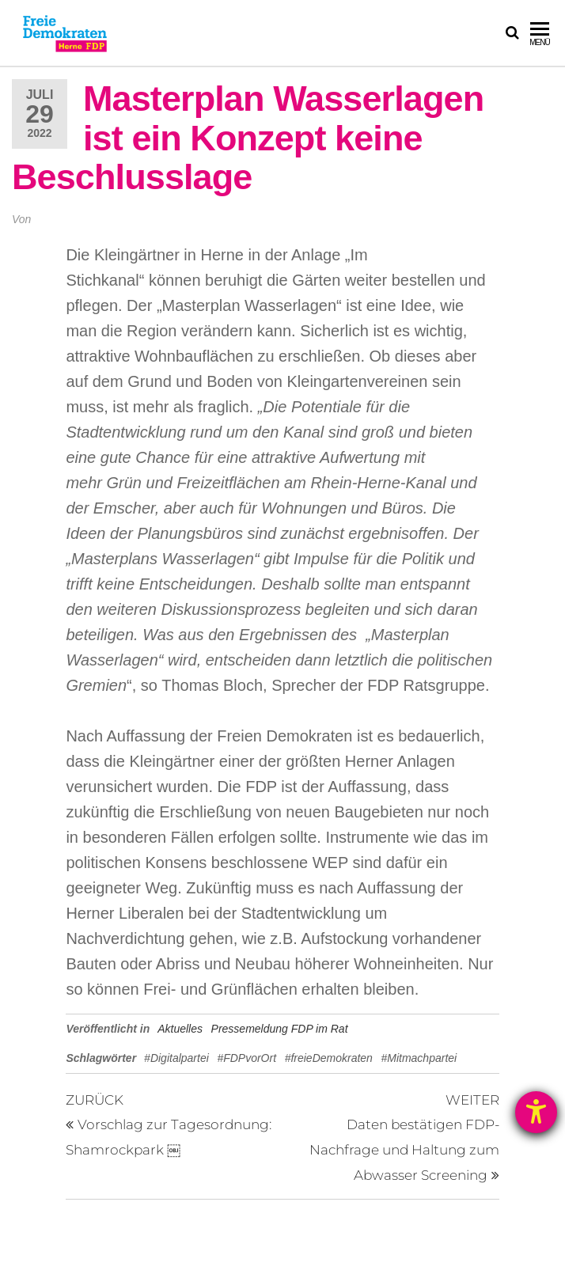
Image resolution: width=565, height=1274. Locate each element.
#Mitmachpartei (419, 1058)
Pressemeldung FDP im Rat (279, 1028)
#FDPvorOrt (246, 1058)
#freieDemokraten (329, 1058)
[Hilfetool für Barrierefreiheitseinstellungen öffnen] (536, 1112)
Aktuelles (180, 1028)
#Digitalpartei (176, 1058)
